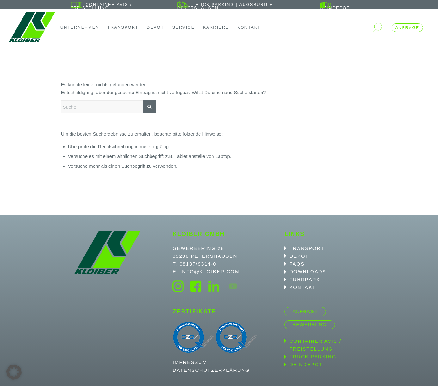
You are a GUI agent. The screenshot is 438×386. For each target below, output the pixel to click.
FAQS (297, 264)
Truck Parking (312, 356)
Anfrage (407, 27)
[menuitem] (122, 6)
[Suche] (108, 106)
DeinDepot (335, 7)
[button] (14, 372)
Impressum (190, 362)
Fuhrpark (304, 279)
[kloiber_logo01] (32, 27)
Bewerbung (309, 324)
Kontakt (302, 287)
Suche (377, 27)
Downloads (307, 271)
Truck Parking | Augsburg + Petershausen (225, 6)
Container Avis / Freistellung (101, 6)
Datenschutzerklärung (211, 370)
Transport (306, 248)
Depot (299, 256)
